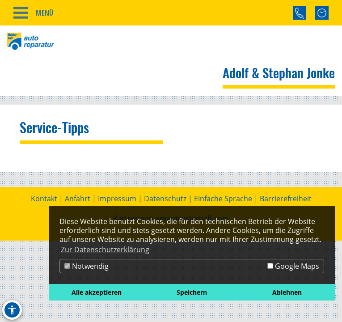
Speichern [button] (192, 292)
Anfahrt (77, 198)
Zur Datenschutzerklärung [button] (105, 249)
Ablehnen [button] (287, 292)
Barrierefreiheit (286, 198)
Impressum (117, 198)
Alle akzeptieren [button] (97, 292)
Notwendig (86, 266)
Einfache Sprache (223, 198)
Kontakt (44, 198)
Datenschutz (165, 198)
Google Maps (293, 266)
